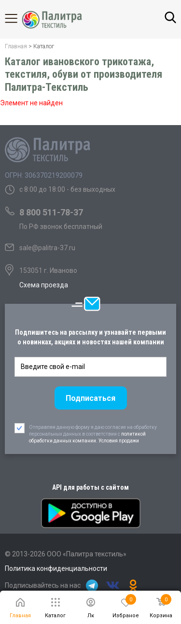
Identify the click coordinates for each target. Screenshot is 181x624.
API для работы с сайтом (90, 487)
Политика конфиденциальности (56, 568)
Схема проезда (43, 285)
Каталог (19, 18)
